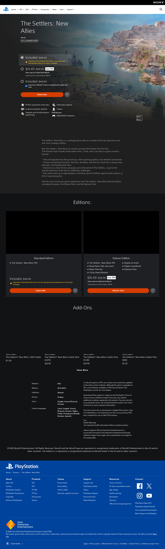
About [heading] (9, 479)
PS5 (21, 10)
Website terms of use (110, 543)
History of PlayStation (14, 500)
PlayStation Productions (15, 493)
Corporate (9, 497)
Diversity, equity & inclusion (68, 493)
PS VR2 (34, 490)
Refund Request (89, 500)
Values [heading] (61, 479)
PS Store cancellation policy (119, 486)
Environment (62, 483)
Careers (9, 486)
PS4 (27, 10)
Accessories (45, 10)
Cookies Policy (134, 543)
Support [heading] (87, 479)
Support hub (88, 483)
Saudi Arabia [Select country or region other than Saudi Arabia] (15, 544)
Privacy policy (95, 543)
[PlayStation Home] (6, 9)
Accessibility (62, 486)
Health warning (115, 493)
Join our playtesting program (146, 510)
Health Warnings (89, 423)
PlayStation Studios (13, 490)
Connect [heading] (139, 479)
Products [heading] (36, 479)
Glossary (112, 500)
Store (62, 10)
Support (70, 10)
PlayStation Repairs (90, 493)
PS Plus (34, 10)
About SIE (9, 483)
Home (8, 472)
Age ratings (113, 490)
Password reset (89, 497)
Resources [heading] (114, 479)
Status (85, 490)
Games (13, 10)
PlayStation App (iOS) (143, 503)
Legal (85, 543)
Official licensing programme (120, 504)
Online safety (63, 490)
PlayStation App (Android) (145, 506)
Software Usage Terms (150, 543)
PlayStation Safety (90, 486)
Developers (113, 497)
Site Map (123, 543)
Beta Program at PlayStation (146, 513)
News (54, 10)
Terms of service (115, 483)
